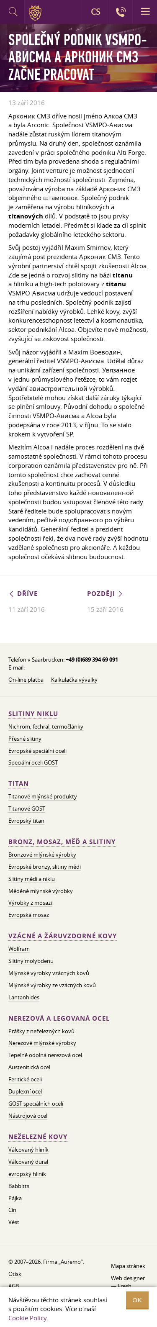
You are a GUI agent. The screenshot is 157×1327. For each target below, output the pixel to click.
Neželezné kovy (37, 1136)
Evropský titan (26, 820)
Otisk (14, 1274)
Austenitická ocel (29, 1067)
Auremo (36, 13)
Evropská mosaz (28, 915)
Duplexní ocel (25, 1091)
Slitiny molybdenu (31, 961)
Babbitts (18, 1186)
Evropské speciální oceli (37, 751)
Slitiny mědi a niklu (31, 879)
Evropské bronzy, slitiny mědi (44, 866)
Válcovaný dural (28, 1161)
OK (137, 1300)
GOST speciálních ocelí (35, 1103)
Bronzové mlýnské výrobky (42, 854)
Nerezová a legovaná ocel (59, 1018)
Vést (13, 1222)
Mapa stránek (128, 1266)
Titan (18, 783)
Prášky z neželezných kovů (41, 1031)
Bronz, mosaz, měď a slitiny (62, 841)
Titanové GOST (26, 808)
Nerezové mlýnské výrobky (42, 1043)
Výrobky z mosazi (30, 902)
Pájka (15, 1198)
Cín (12, 1210)
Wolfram (19, 948)
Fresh (124, 1286)
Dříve (23, 593)
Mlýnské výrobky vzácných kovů (48, 973)
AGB (13, 1286)
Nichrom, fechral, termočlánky (45, 726)
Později (105, 593)
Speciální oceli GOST (33, 762)
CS (95, 11)
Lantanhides (23, 997)
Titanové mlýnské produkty (42, 796)
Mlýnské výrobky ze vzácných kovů (52, 985)
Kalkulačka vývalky (74, 679)
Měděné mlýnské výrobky (40, 891)
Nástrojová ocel (27, 1115)
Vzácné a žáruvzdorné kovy (62, 936)
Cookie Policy (27, 1318)
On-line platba (26, 679)
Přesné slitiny (24, 738)
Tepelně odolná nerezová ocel (45, 1055)
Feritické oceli (25, 1079)
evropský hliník (27, 1174)
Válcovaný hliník (28, 1149)
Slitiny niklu (33, 713)
